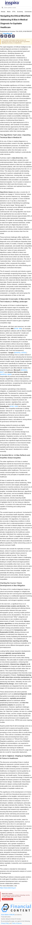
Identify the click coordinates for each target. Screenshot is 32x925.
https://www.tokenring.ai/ (8, 888)
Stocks (3, 11)
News (9, 11)
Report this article (7, 899)
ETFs (13, 11)
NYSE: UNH (14, 406)
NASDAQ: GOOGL (20, 352)
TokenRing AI (7, 33)
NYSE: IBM (18, 328)
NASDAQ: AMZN (6, 374)
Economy (20, 11)
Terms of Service (17, 923)
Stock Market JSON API (7, 914)
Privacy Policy (5, 923)
